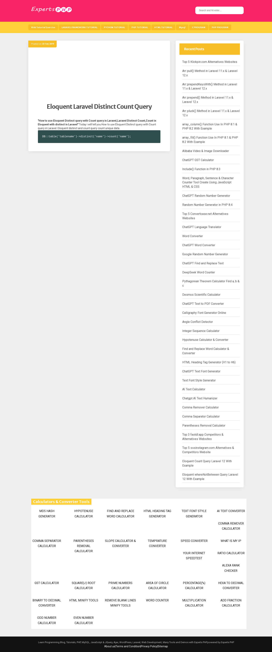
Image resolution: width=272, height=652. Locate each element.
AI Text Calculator (193, 389)
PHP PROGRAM (220, 27)
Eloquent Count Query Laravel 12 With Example (207, 463)
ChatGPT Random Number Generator (206, 196)
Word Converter (192, 236)
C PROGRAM (198, 27)
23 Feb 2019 (48, 44)
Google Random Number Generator (205, 254)
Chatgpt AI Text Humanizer (199, 398)
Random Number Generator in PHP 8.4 (207, 205)
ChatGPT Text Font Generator (201, 371)
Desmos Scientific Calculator (201, 294)
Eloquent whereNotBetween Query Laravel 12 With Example (210, 477)
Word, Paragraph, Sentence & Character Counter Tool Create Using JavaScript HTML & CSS (208, 182)
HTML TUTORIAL (163, 27)
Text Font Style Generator (199, 380)
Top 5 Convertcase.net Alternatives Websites (205, 216)
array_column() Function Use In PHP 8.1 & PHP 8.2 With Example (209, 126)
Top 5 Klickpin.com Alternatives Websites (209, 62)
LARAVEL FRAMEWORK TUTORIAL (79, 27)
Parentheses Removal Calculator (203, 425)
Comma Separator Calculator (201, 416)
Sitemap (163, 646)
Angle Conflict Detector (197, 322)
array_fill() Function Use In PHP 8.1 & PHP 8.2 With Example (210, 140)
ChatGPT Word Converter (198, 245)
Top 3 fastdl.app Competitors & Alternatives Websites (202, 437)
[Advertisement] (99, 76)
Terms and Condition (128, 646)
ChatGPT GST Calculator (198, 160)
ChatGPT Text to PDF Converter (203, 304)
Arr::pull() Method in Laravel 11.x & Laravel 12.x (209, 73)
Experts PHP (227, 642)
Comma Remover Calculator (200, 407)
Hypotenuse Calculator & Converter (205, 340)
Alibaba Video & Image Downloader (205, 151)
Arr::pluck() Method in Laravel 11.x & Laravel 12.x (211, 113)
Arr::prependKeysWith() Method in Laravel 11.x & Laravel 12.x (209, 86)
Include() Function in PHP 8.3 (201, 169)
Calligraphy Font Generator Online (204, 313)
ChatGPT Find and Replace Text (203, 263)
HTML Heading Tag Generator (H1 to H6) (209, 362)
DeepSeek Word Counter (198, 272)
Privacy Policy (149, 646)
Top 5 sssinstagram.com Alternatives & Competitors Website (208, 450)
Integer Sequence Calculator (200, 331)
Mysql (182, 27)
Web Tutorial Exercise (43, 27)
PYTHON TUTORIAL (114, 27)
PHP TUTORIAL (139, 27)
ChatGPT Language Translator (201, 227)
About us (109, 646)
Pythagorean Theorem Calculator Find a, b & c (211, 283)
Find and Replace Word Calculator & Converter (205, 351)
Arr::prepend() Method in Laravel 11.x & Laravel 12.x (207, 100)
